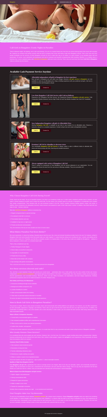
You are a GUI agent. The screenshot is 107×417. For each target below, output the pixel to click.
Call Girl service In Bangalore (25, 274)
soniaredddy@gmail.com (65, 2)
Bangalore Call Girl (42, 125)
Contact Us (46, 87)
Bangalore (12, 2)
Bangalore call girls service (80, 97)
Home (55, 2)
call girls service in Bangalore (78, 79)
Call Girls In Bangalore (40, 59)
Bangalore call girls (40, 396)
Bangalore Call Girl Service (49, 146)
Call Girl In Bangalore (21, 210)
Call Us (36, 87)
